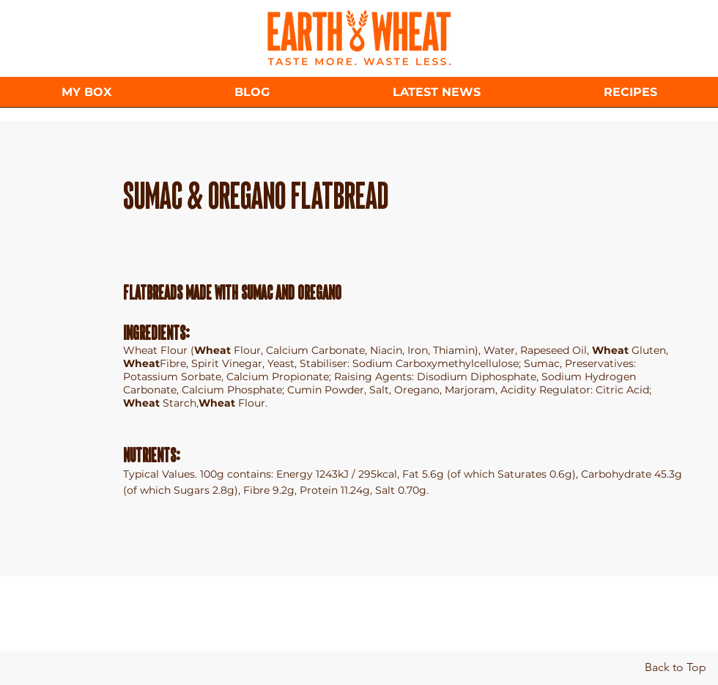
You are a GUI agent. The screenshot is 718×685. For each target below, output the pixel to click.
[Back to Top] (675, 667)
